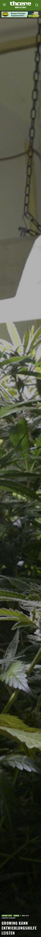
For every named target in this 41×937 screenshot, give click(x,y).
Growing (16, 915)
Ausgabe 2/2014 (7, 915)
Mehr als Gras (20, 7)
